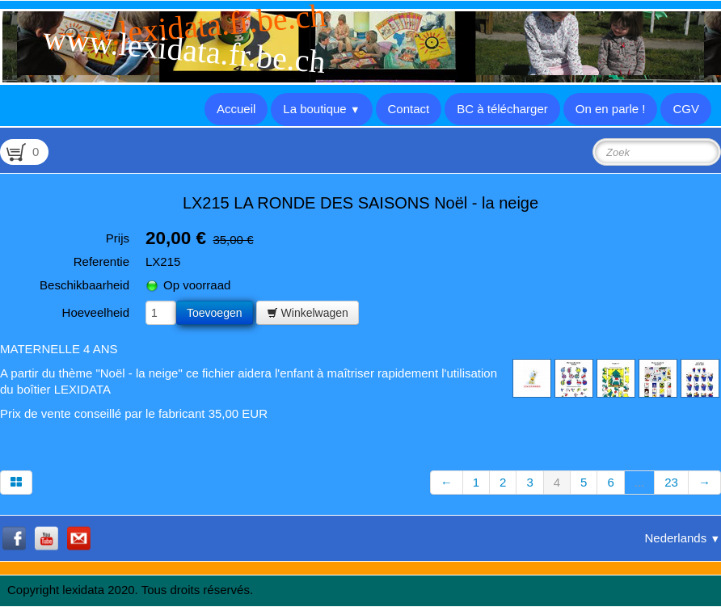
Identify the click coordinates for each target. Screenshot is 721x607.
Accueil (236, 109)
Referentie (101, 261)
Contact (409, 109)
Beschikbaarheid (84, 285)
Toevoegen (214, 312)
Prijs (117, 238)
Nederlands (682, 538)
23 (671, 482)
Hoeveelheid (95, 312)
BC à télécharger (502, 109)
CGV (686, 109)
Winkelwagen (307, 312)
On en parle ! (611, 109)
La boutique (321, 109)
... (640, 482)
